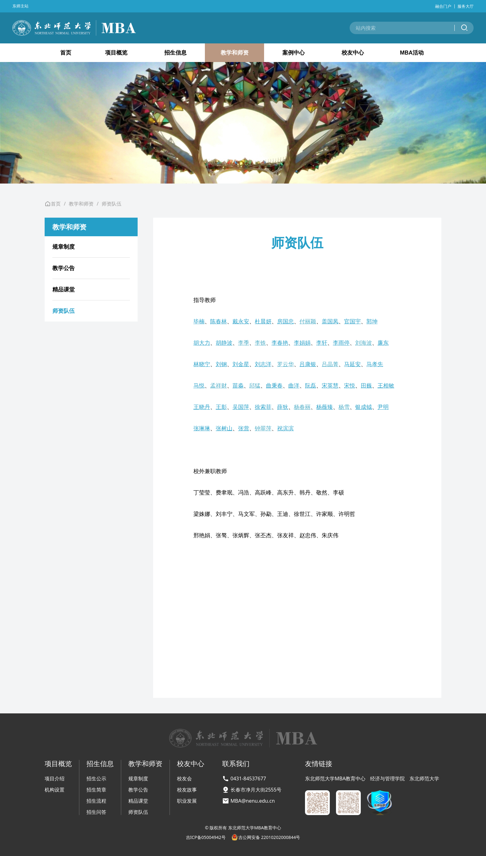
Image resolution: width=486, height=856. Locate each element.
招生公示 (96, 778)
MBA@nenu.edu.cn (253, 800)
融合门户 (443, 6)
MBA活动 (412, 53)
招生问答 (96, 812)
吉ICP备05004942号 (206, 837)
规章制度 (63, 247)
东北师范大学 (424, 778)
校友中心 (353, 53)
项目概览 (116, 53)
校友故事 (187, 789)
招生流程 (96, 800)
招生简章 (96, 789)
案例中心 (293, 53)
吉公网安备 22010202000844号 (266, 837)
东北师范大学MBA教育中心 (335, 778)
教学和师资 (235, 53)
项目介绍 (54, 778)
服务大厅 (465, 6)
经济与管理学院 (387, 778)
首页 (65, 53)
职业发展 (187, 800)
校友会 (184, 778)
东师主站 (20, 6)
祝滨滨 (285, 428)
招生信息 (175, 53)
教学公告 (63, 268)
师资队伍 (112, 203)
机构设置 (54, 789)
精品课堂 (63, 289)
